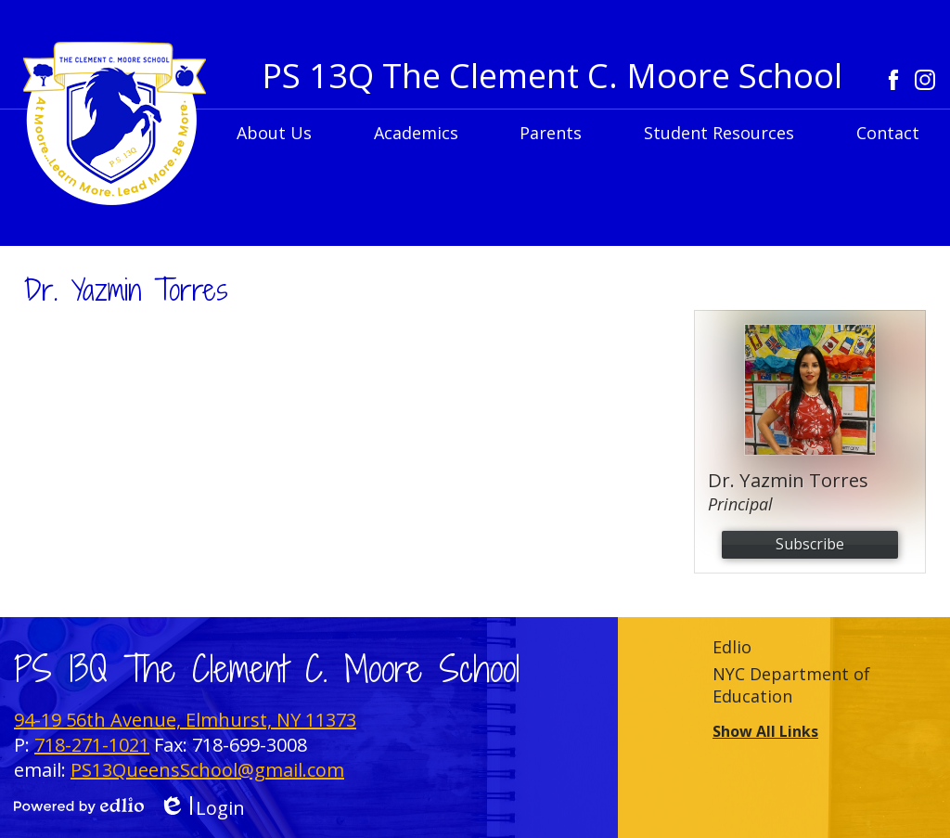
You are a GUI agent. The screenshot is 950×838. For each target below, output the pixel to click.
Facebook (893, 80)
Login (202, 807)
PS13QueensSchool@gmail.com (207, 769)
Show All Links (765, 731)
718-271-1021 (91, 744)
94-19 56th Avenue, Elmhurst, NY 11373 (185, 719)
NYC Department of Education (791, 685)
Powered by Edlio (79, 805)
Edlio (731, 647)
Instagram (925, 80)
